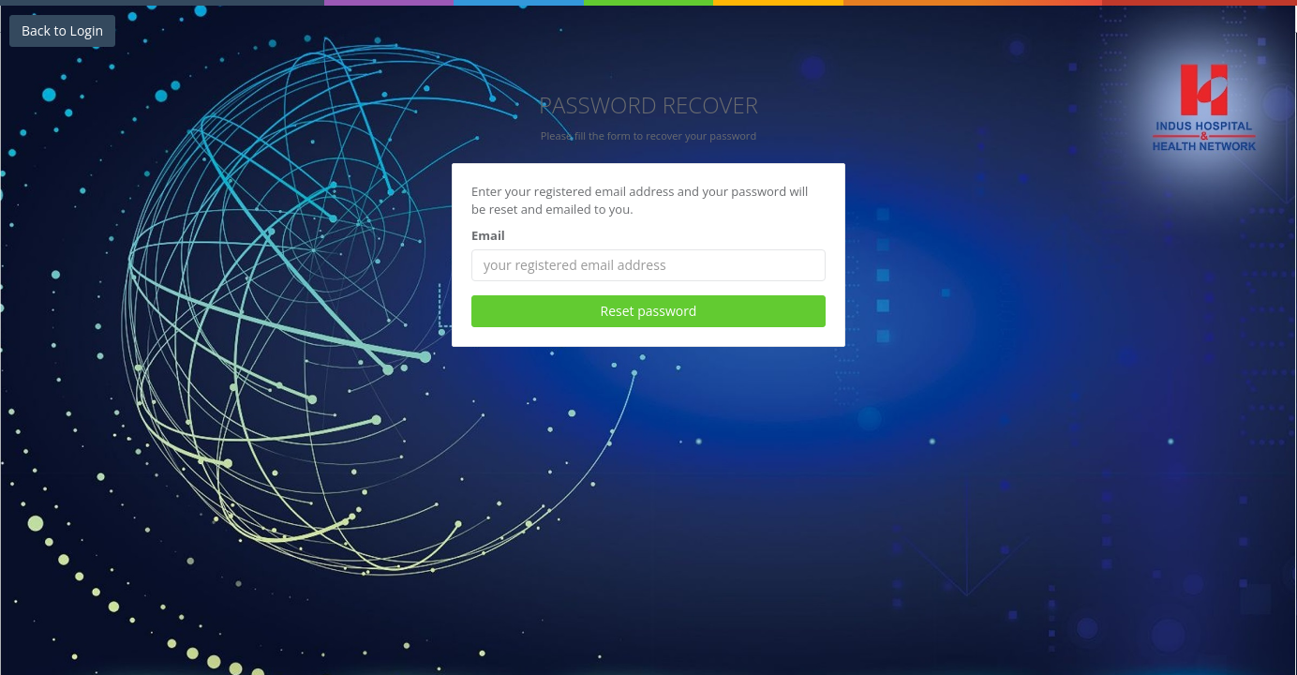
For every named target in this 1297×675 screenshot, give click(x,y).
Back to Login (62, 30)
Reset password (649, 311)
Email (488, 235)
